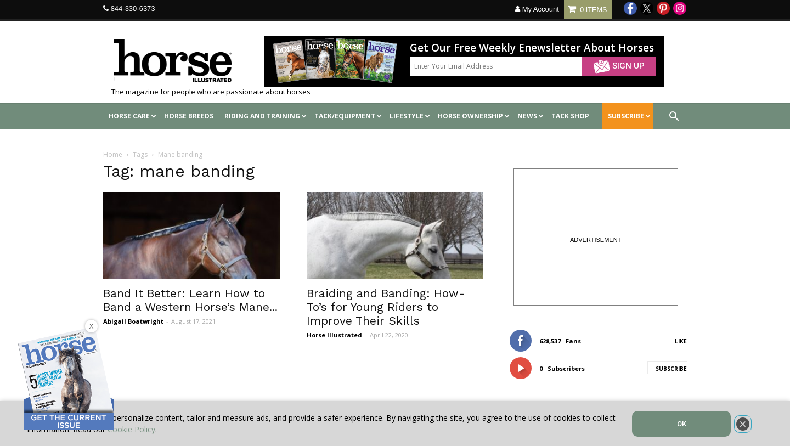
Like (681, 341)
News (530, 116)
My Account (537, 9)
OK (681, 424)
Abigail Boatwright (133, 321)
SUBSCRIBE (629, 116)
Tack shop (570, 116)
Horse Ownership (474, 116)
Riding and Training (265, 116)
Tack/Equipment (348, 116)
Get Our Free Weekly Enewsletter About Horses (532, 48)
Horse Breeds (188, 116)
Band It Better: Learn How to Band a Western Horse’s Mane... (190, 300)
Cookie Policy (131, 429)
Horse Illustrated (334, 335)
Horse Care (132, 116)
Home (112, 154)
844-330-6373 (133, 8)
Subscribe (671, 368)
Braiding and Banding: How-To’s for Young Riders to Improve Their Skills (386, 307)
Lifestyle (410, 116)
